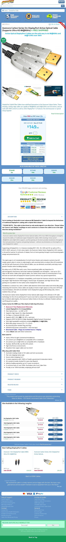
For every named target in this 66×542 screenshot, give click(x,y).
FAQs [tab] (35, 390)
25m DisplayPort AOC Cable (11, 432)
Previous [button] (3, 93)
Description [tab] (35, 217)
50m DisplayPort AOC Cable (11, 437)
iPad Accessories (45, 444)
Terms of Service (39, 515)
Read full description (57, 114)
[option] (33, 61)
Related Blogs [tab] (35, 385)
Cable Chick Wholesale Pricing (9, 517)
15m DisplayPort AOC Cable (11, 428)
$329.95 (33, 178)
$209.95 (54, 170)
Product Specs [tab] (35, 374)
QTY (30, 133)
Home (6, 10)
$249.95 (12, 178)
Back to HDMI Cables (33, 476)
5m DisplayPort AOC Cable (11, 418)
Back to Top (33, 537)
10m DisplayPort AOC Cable (11, 423)
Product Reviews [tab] (35, 379)
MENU (61, 2)
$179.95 (33, 170)
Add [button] (55, 420)
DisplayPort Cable (13, 10)
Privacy (36, 517)
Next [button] (64, 93)
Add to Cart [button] (33, 138)
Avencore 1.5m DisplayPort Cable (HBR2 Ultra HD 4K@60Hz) (16, 453)
